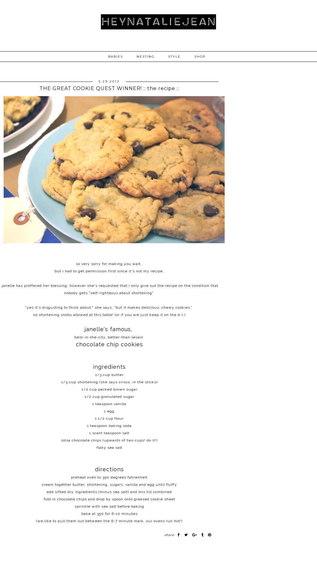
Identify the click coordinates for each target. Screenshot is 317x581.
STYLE (174, 57)
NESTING (146, 57)
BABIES (115, 57)
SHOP (200, 57)
